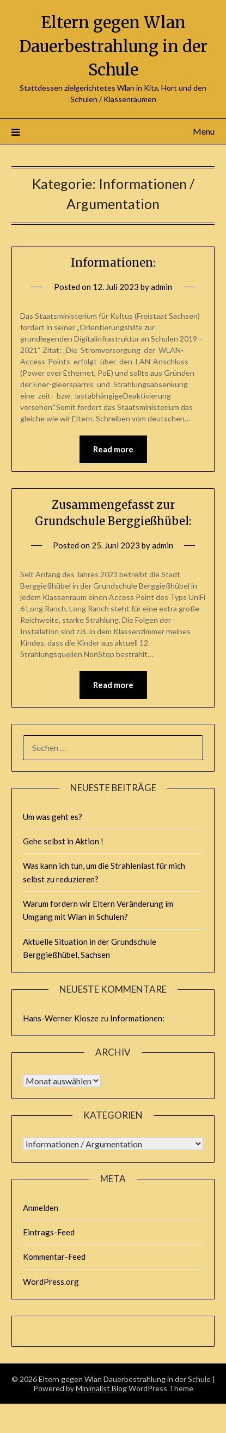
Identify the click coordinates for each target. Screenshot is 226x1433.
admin (161, 287)
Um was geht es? (52, 817)
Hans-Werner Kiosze (61, 1018)
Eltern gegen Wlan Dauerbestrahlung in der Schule (113, 46)
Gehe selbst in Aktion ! (63, 841)
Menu (204, 131)
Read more (113, 449)
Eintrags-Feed (49, 1232)
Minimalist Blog (101, 1388)
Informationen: (113, 262)
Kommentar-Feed (54, 1256)
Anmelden (40, 1208)
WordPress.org (51, 1281)
